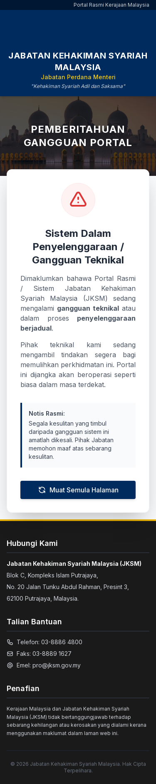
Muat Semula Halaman (78, 490)
